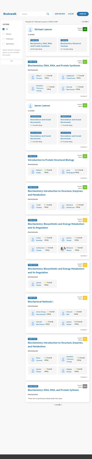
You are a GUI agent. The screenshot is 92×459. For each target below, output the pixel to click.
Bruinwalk (9, 14)
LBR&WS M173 (65, 116)
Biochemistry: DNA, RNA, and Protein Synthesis (41, 44)
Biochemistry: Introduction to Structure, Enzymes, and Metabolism (55, 193)
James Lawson (42, 106)
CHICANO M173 (35, 116)
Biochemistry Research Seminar (71, 44)
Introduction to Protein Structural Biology (51, 160)
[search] (33, 14)
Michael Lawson (43, 29)
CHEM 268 (64, 40)
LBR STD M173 (65, 133)
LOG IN (71, 14)
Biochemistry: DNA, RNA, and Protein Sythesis (53, 390)
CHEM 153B (34, 40)
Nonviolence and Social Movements (40, 120)
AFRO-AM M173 (36, 133)
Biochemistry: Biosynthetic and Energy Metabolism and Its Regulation (56, 226)
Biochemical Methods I (40, 302)
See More (84, 96)
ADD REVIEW (60, 14)
